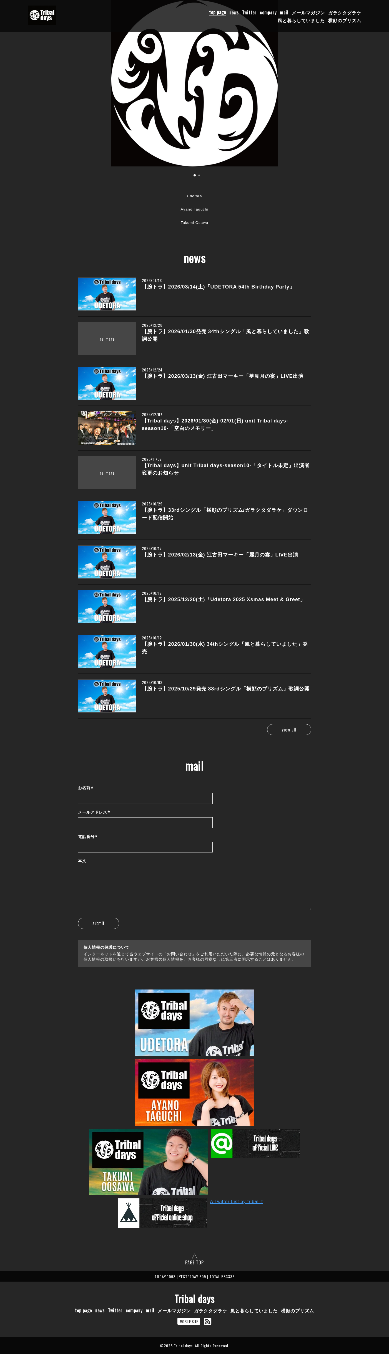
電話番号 (88, 837)
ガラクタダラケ (344, 12)
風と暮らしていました (301, 20)
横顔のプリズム (344, 20)
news (234, 12)
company (268, 12)
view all (287, 729)
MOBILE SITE (189, 1321)
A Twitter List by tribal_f (236, 1201)
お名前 (86, 788)
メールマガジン (308, 12)
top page (217, 12)
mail (284, 12)
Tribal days (194, 1298)
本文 (82, 861)
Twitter (249, 12)
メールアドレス (94, 812)
